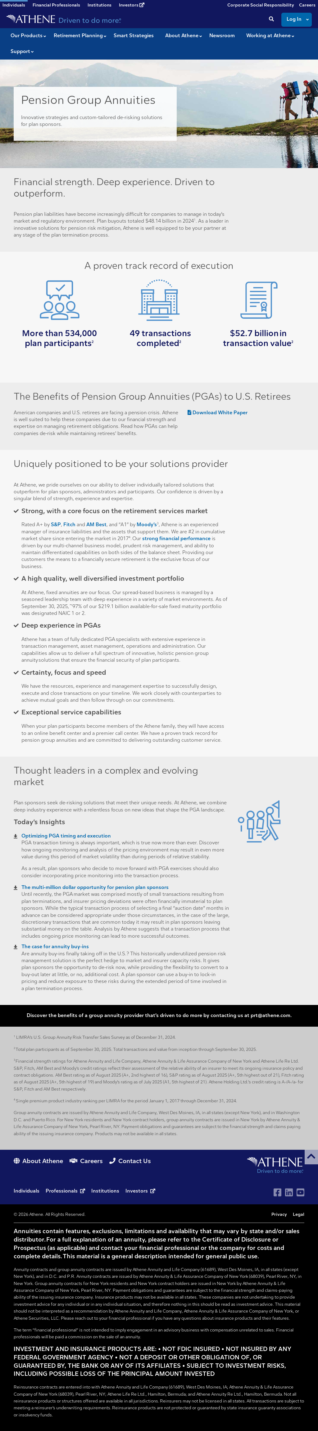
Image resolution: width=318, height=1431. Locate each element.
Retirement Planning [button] (78, 35)
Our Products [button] (27, 35)
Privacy (279, 1214)
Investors (131, 5)
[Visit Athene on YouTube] (300, 1192)
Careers (307, 5)
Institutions (99, 5)
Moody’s (147, 524)
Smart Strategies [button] (134, 35)
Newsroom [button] (222, 35)
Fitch (69, 524)
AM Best (96, 524)
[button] (311, 1157)
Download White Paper (218, 413)
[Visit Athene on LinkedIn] (289, 1192)
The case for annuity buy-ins (55, 946)
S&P (56, 524)
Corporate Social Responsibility (260, 5)
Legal (298, 1214)
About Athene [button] (181, 35)
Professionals (66, 1191)
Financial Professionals (56, 5)
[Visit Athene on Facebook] (277, 1192)
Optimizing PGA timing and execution (66, 836)
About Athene (39, 1161)
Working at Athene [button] (268, 35)
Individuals (27, 1191)
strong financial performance (176, 538)
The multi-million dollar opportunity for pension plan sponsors (95, 887)
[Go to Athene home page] (275, 1165)
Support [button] (20, 51)
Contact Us (130, 1161)
